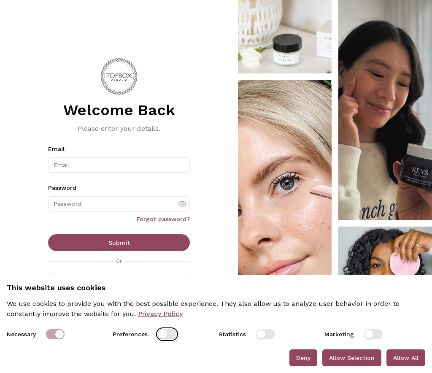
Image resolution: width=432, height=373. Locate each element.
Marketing (339, 334)
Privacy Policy (160, 314)
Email (56, 149)
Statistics (232, 334)
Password (62, 187)
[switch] (55, 334)
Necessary (21, 334)
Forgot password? (163, 219)
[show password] (182, 203)
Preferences (130, 334)
